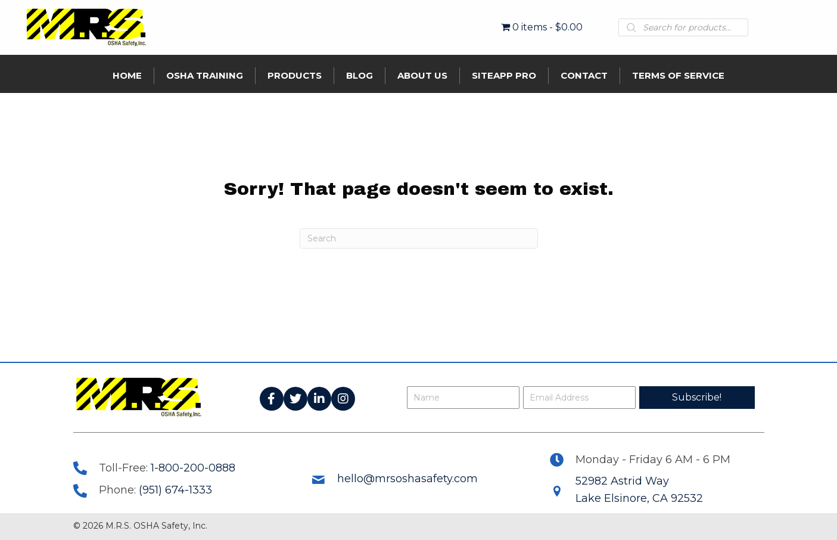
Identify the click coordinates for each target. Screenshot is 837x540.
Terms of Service (678, 75)
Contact (584, 75)
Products (294, 75)
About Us (422, 75)
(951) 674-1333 (175, 489)
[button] (272, 399)
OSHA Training (204, 75)
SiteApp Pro (504, 75)
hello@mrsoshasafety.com (407, 478)
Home (127, 75)
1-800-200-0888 (193, 467)
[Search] (419, 238)
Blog (359, 75)
